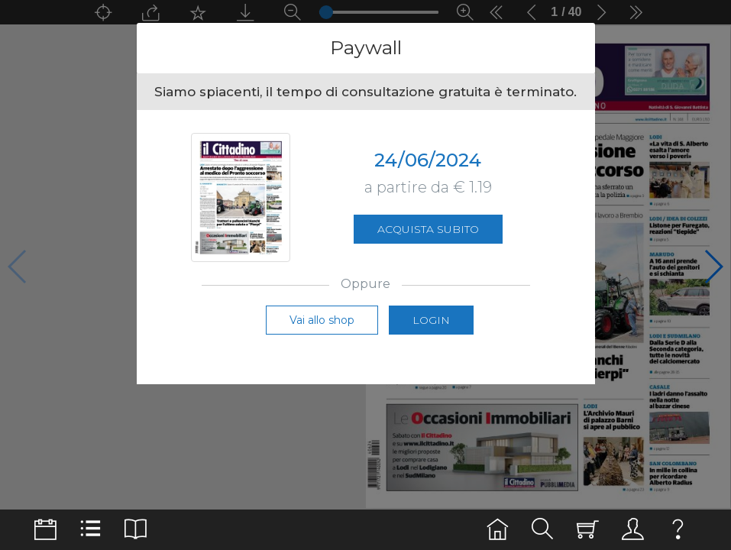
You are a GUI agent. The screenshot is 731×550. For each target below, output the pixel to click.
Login (431, 320)
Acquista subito (428, 229)
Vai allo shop (321, 320)
